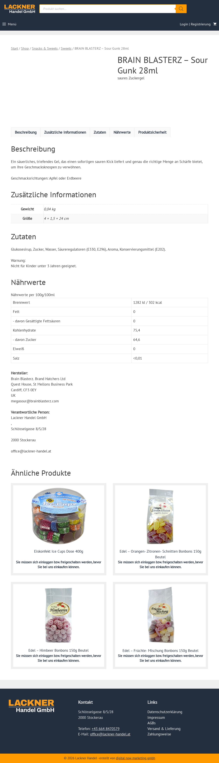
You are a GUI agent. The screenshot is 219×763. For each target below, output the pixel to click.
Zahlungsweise (159, 734)
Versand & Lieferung (163, 728)
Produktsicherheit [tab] (152, 132)
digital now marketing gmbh (135, 758)
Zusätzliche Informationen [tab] (65, 132)
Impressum (156, 717)
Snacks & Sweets (45, 48)
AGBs (151, 723)
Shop (25, 48)
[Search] (181, 8)
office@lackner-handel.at (110, 734)
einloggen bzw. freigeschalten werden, (66, 562)
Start (14, 48)
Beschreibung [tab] (26, 132)
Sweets (66, 48)
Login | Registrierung (195, 24)
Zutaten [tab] (100, 132)
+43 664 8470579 (105, 728)
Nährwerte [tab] (122, 132)
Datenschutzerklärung (164, 711)
